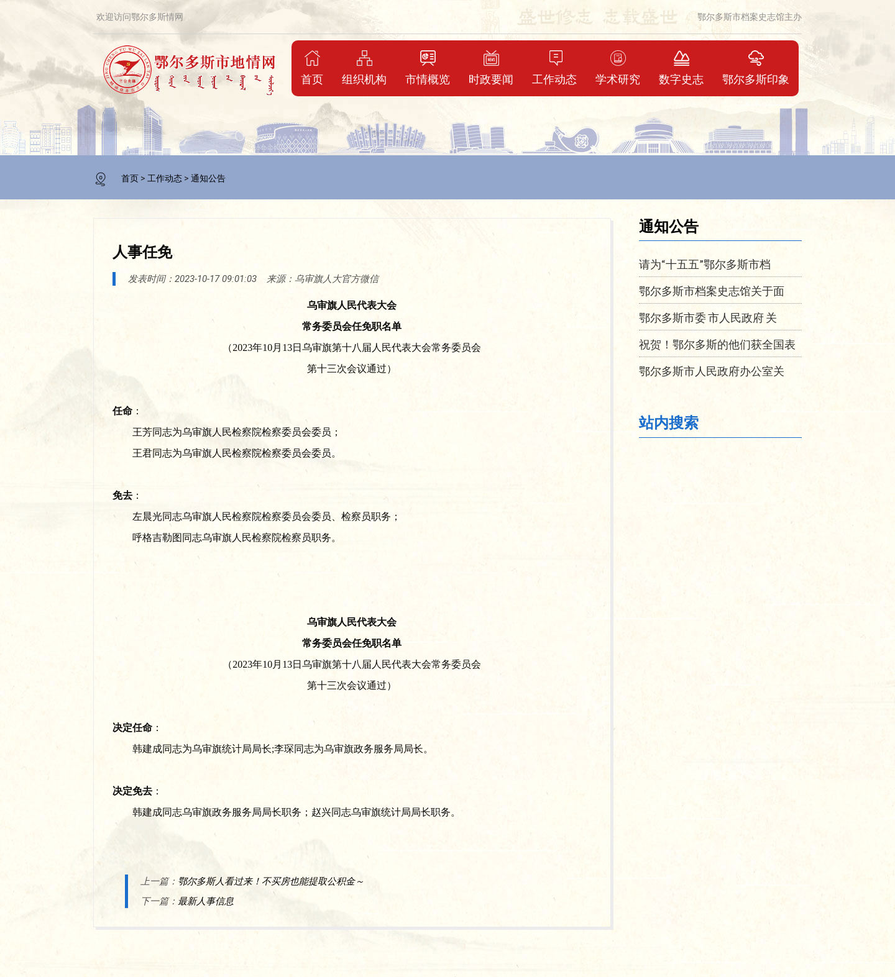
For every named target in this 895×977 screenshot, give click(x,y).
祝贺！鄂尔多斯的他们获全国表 (717, 344)
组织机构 (364, 68)
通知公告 (208, 178)
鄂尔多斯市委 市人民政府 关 (708, 317)
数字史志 (681, 68)
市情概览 (427, 68)
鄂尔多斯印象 (755, 68)
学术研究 (617, 68)
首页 (312, 68)
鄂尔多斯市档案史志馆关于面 (711, 291)
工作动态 (554, 68)
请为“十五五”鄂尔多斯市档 (705, 264)
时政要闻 (491, 68)
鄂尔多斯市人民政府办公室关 (711, 371)
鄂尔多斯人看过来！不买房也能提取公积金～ (271, 881)
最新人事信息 (206, 901)
